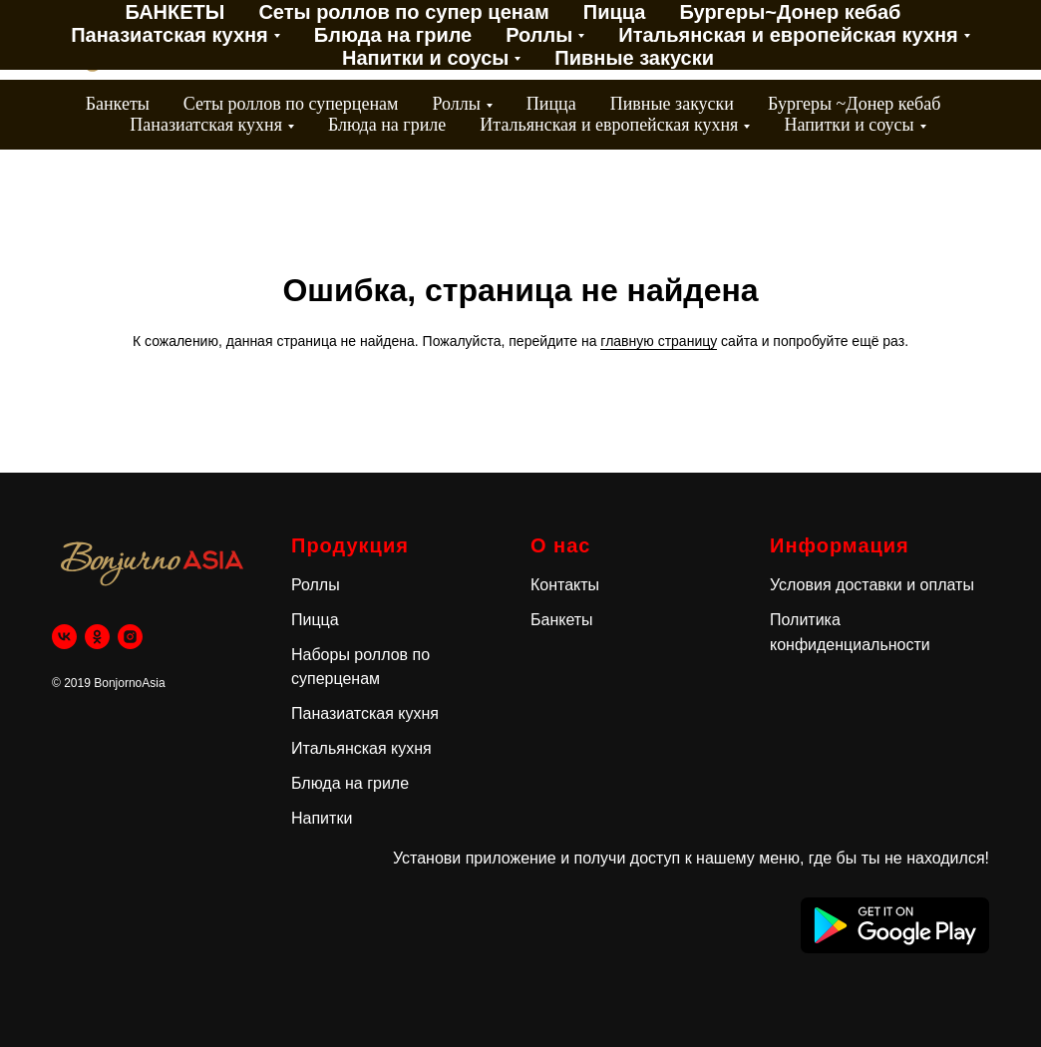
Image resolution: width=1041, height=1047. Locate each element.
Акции (377, 31)
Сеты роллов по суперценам (291, 104)
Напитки (321, 818)
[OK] (957, 41)
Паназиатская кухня (365, 713)
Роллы (315, 584)
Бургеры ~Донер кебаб (854, 104)
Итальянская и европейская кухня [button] (609, 125)
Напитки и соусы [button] (848, 125)
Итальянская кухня (361, 748)
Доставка (482, 31)
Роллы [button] (456, 104)
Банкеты (118, 104)
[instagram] (1001, 41)
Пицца (551, 104)
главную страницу (658, 341)
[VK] (913, 41)
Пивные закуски (672, 104)
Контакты (453, 49)
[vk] (64, 636)
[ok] (97, 636)
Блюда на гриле (387, 125)
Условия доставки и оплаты (872, 584)
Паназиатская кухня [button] (206, 125)
